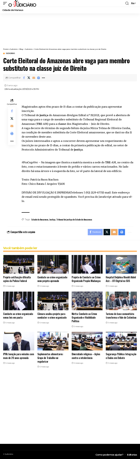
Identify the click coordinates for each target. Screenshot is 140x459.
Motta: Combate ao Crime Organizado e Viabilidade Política (84, 317)
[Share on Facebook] (24, 77)
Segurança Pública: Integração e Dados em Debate (121, 356)
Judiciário (10, 53)
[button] (6, 3)
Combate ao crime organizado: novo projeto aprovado (52, 279)
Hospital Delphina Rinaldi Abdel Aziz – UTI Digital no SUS (121, 279)
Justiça (52, 219)
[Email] (33, 77)
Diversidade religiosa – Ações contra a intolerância (86, 356)
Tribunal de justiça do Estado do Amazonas (74, 219)
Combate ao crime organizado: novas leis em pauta (18, 315)
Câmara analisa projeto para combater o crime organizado (51, 315)
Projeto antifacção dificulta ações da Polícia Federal (17, 279)
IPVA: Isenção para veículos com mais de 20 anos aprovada (18, 356)
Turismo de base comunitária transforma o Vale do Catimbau (121, 315)
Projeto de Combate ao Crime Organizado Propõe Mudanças (86, 279)
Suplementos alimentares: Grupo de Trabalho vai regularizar (50, 357)
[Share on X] (29, 77)
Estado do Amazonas (39, 219)
